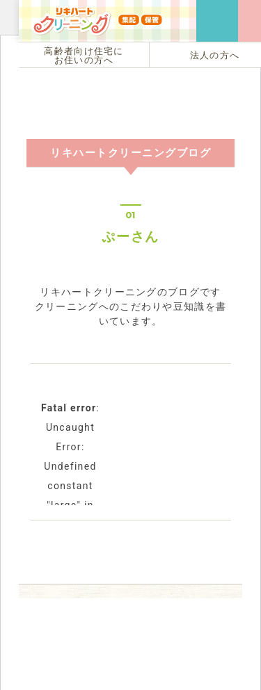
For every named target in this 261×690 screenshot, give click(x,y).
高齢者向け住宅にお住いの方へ (84, 55)
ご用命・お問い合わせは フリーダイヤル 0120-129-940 (217, 21)
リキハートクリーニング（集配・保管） (97, 41)
